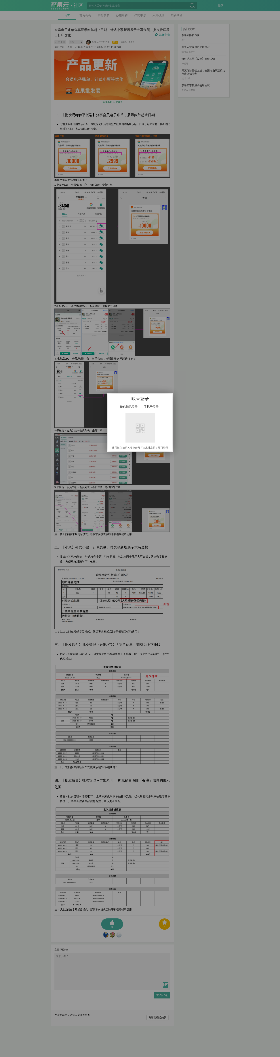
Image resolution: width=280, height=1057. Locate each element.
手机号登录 (151, 406)
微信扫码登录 (129, 406)
